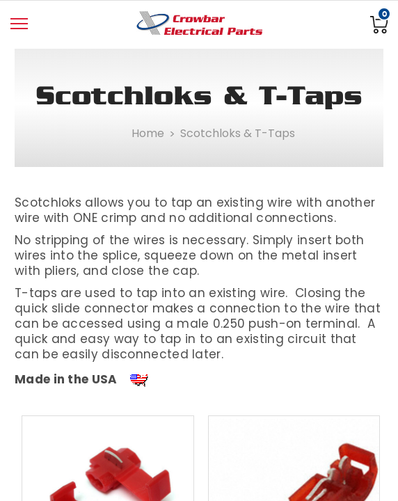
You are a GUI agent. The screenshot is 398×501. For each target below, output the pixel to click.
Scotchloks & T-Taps (237, 133)
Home (148, 133)
